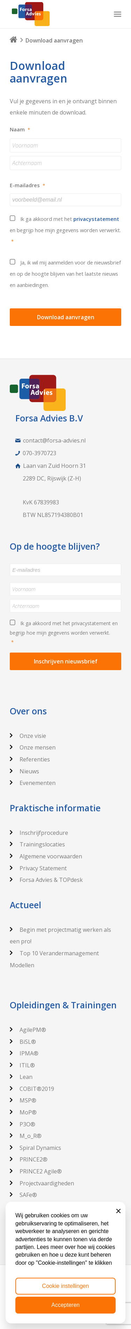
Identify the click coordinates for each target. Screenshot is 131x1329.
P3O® (22, 1124)
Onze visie (28, 736)
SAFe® (23, 1195)
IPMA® (24, 1053)
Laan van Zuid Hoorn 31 (54, 466)
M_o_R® (26, 1136)
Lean (21, 1077)
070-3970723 (39, 453)
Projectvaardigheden (42, 1183)
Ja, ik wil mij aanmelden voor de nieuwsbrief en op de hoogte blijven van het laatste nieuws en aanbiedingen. (65, 273)
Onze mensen (33, 747)
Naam (20, 129)
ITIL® (22, 1065)
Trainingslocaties (37, 844)
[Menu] (117, 14)
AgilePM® (28, 1030)
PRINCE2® (29, 1159)
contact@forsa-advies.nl (54, 440)
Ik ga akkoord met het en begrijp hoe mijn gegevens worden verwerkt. (65, 231)
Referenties (30, 759)
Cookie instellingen (65, 1286)
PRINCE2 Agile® (36, 1171)
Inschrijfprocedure (39, 833)
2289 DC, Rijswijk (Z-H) (52, 478)
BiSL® (23, 1042)
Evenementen (33, 783)
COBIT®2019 (32, 1089)
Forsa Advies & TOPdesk (46, 880)
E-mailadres (27, 185)
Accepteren (65, 1305)
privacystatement (96, 218)
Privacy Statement (38, 868)
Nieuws (24, 771)
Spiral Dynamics (35, 1148)
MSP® (23, 1100)
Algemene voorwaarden (46, 856)
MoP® (23, 1112)
